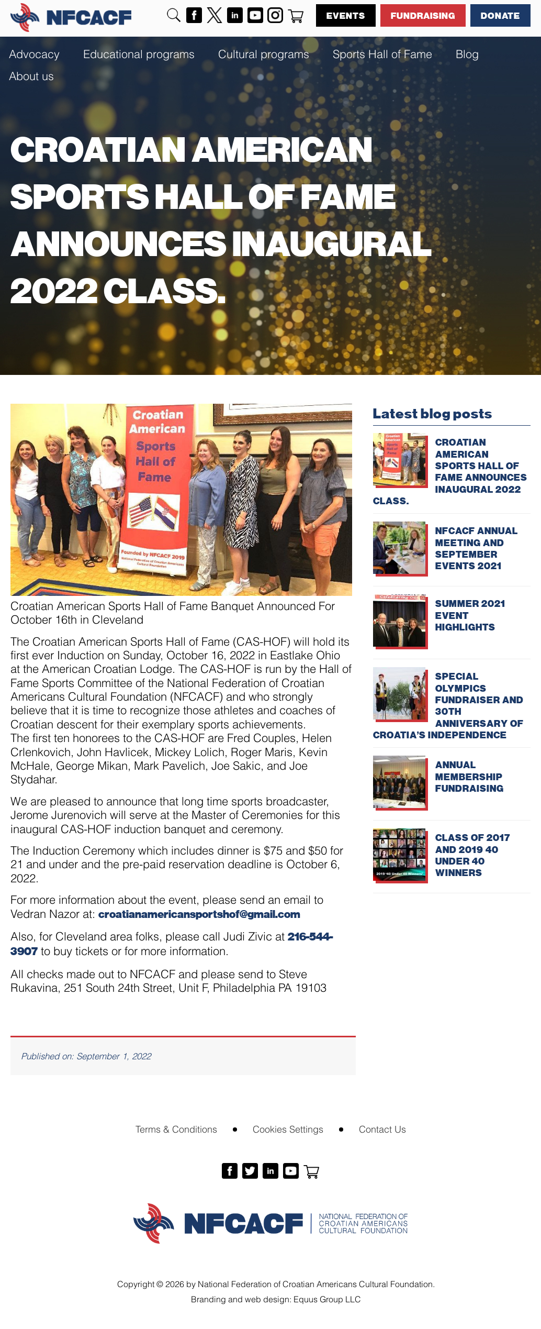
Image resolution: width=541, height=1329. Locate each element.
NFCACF (70, 17)
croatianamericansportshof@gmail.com (199, 913)
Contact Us (382, 1128)
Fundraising (423, 15)
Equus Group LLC (327, 1298)
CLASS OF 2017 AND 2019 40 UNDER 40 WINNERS (472, 855)
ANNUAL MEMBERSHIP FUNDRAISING (469, 776)
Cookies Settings (288, 1128)
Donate (500, 15)
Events (345, 15)
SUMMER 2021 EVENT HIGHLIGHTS (470, 615)
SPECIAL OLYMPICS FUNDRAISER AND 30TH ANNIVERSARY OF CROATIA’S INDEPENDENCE (448, 705)
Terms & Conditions (176, 1128)
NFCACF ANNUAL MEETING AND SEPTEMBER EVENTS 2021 (476, 548)
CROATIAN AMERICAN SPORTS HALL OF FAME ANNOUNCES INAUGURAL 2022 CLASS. (450, 471)
